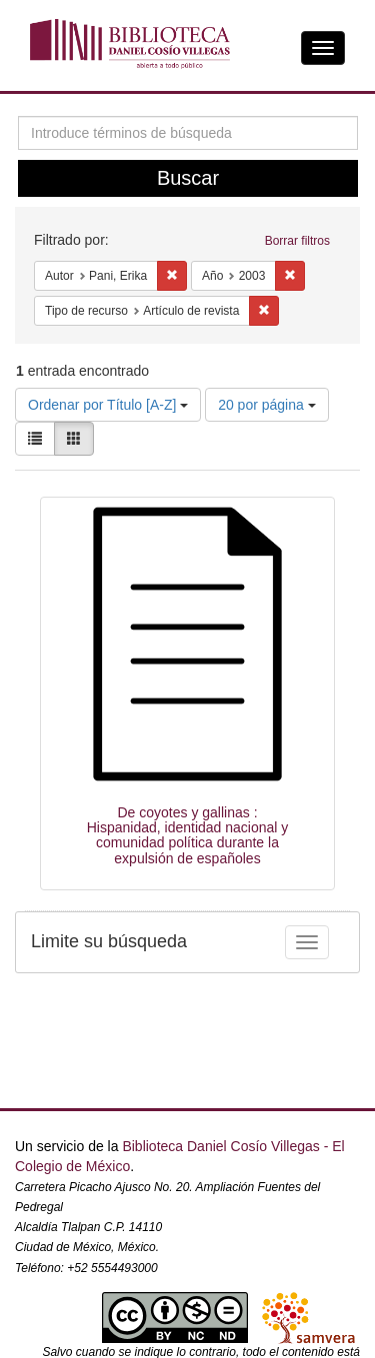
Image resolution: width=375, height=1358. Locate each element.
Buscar (188, 178)
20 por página (267, 405)
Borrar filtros (297, 241)
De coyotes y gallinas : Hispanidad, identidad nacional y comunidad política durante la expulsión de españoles (188, 835)
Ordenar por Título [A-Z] (108, 405)
